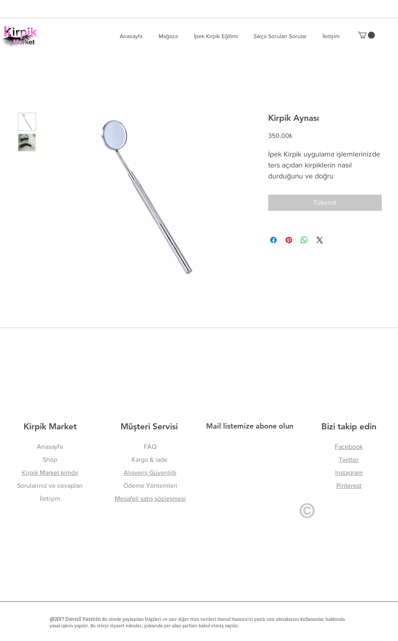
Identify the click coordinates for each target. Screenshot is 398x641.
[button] (279, 36)
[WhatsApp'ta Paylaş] (304, 240)
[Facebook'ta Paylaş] (273, 240)
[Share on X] (320, 240)
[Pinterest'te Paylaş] (289, 240)
